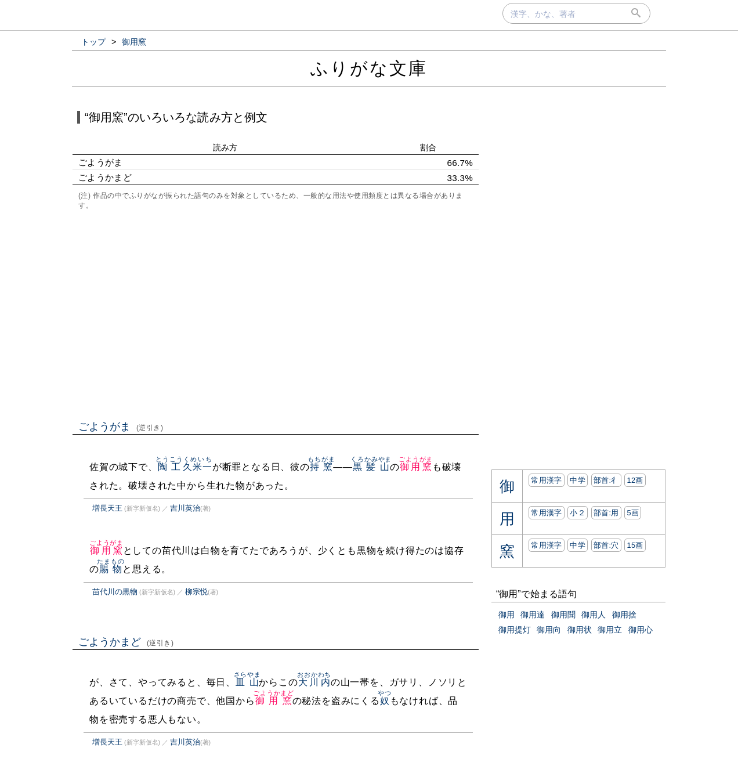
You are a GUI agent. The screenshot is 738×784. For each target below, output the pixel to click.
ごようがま (121, 426)
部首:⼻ (606, 480)
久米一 (197, 467)
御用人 (593, 614)
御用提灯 (514, 629)
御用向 (549, 629)
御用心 (640, 629)
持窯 (321, 467)
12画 (635, 480)
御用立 (610, 629)
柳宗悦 (196, 591)
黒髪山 (371, 467)
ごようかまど (126, 642)
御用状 (579, 629)
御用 (506, 614)
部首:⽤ (606, 512)
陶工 (169, 467)
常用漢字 (546, 480)
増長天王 (107, 508)
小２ (577, 512)
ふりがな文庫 (369, 68)
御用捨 (624, 614)
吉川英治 (185, 508)
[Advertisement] (276, 314)
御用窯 (416, 467)
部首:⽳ (606, 545)
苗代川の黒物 (115, 591)
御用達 (532, 614)
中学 (577, 480)
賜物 (110, 569)
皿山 (247, 682)
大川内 (314, 682)
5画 (633, 512)
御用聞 (563, 614)
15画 (635, 545)
